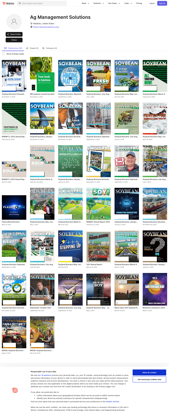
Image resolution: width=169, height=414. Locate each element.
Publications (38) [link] (13, 48)
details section (112, 394)
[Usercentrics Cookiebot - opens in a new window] (15, 409)
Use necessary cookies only (149, 372)
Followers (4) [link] (49, 48)
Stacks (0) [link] (32, 48)
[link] (139, 3)
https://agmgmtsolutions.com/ (46, 27)
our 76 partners (44, 368)
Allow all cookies (149, 365)
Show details (36, 409)
